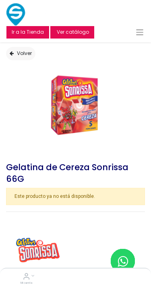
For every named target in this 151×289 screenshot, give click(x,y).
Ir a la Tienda (28, 31)
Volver (21, 53)
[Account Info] (26, 277)
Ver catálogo (72, 31)
